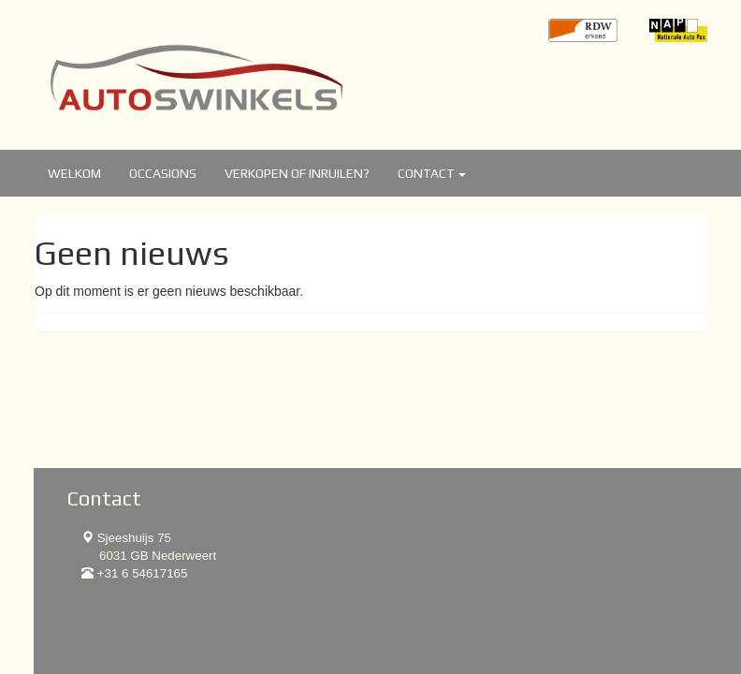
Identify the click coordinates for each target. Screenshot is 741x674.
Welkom (74, 173)
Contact (432, 173)
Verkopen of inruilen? (297, 173)
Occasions (162, 173)
